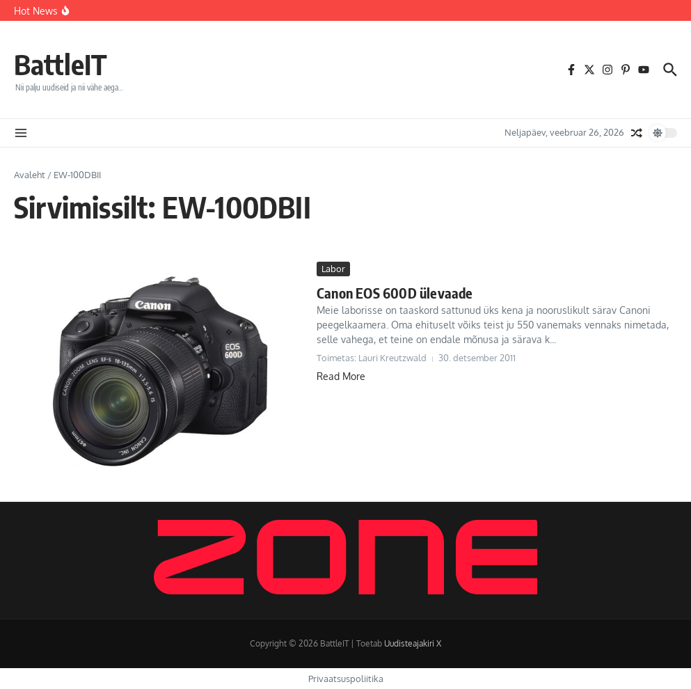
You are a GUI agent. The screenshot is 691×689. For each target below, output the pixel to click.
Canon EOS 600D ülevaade (395, 292)
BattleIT (60, 64)
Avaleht (29, 174)
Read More (341, 376)
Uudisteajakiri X (412, 643)
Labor (333, 268)
